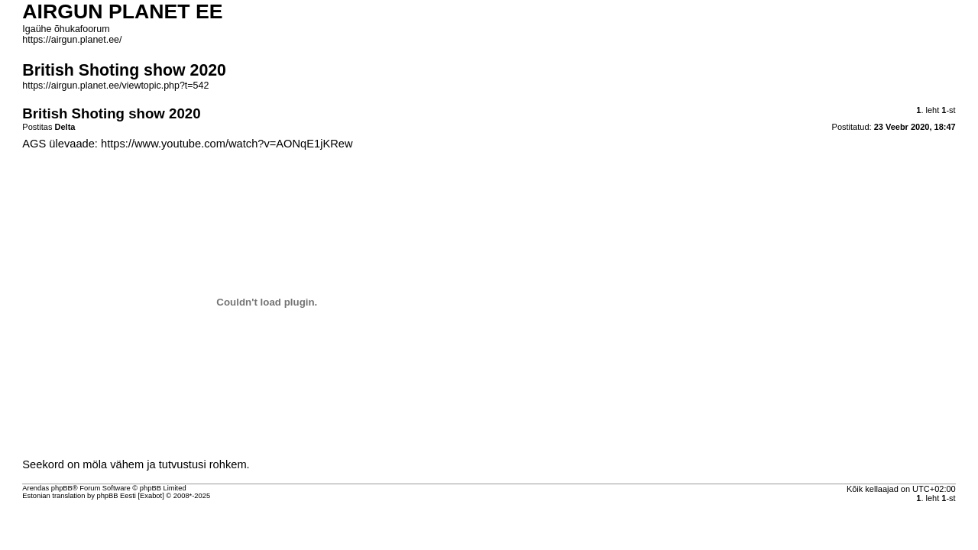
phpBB (62, 488)
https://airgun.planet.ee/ (71, 39)
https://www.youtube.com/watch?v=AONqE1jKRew (227, 144)
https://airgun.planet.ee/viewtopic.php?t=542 (115, 85)
